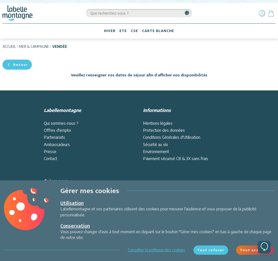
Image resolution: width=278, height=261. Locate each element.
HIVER (109, 31)
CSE (134, 31)
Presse (50, 151)
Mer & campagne (34, 46)
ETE (123, 31)
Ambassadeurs (57, 144)
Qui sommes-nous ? (61, 123)
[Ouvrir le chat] (264, 247)
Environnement (156, 151)
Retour (17, 64)
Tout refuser (210, 250)
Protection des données (164, 130)
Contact (50, 158)
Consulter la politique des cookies (156, 249)
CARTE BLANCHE (158, 31)
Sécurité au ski (155, 144)
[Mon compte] (261, 13)
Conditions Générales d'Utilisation (171, 137)
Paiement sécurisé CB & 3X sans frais (175, 158)
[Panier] (270, 13)
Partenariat (53, 137)
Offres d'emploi (57, 130)
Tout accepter (255, 250)
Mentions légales (158, 123)
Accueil (9, 46)
